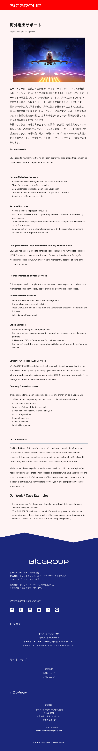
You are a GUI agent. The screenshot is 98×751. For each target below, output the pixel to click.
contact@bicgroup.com (52, 730)
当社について (49, 673)
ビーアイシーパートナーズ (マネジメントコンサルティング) (49, 645)
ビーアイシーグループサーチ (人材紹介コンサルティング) (49, 641)
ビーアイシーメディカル (49, 633)
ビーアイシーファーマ (49, 637)
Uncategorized (28, 31)
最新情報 (49, 669)
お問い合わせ (49, 677)
